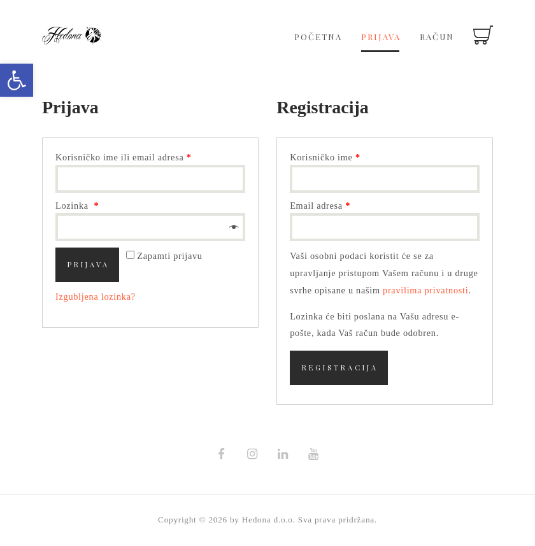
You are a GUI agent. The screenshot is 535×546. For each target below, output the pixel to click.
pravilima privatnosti (425, 290)
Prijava (89, 264)
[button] (16, 80)
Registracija (340, 367)
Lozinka (77, 205)
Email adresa (320, 205)
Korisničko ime (325, 157)
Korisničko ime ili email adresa (123, 157)
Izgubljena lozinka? (95, 296)
